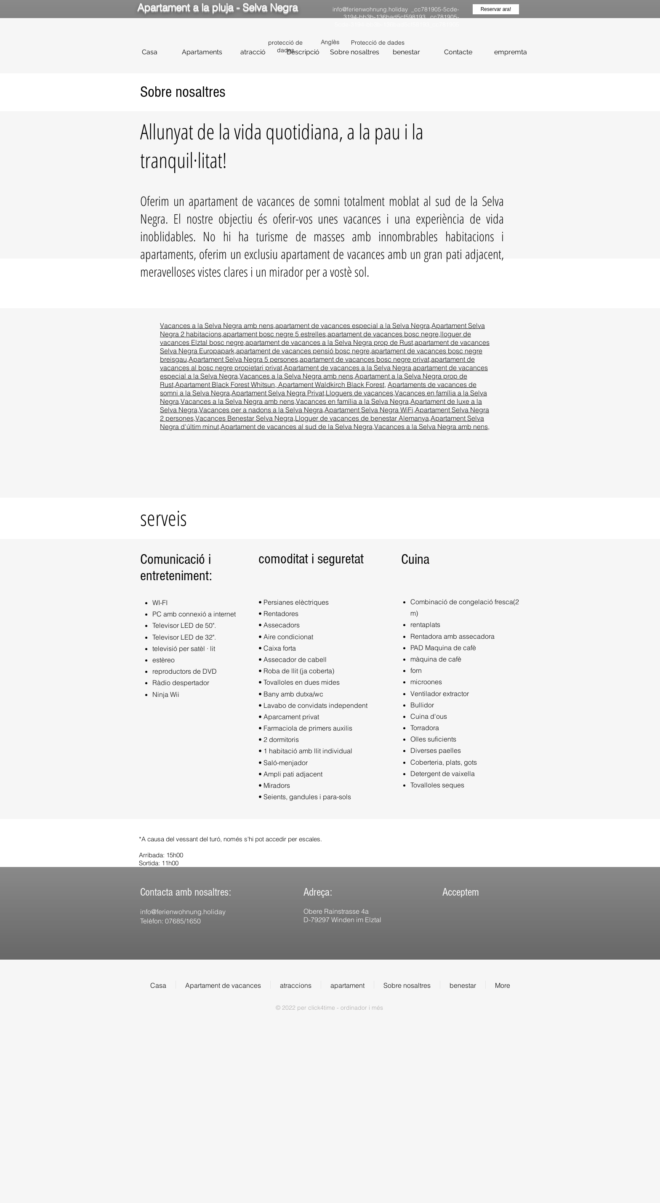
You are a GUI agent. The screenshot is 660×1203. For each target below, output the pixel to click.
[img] (448, 926)
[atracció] (253, 52)
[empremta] (510, 52)
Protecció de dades (378, 42)
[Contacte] (458, 52)
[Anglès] (330, 42)
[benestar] (406, 52)
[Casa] (150, 52)
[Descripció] (303, 52)
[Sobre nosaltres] (355, 52)
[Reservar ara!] (496, 9)
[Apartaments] (202, 52)
